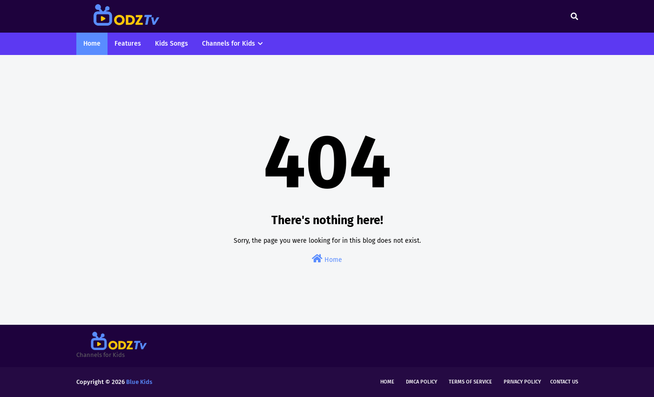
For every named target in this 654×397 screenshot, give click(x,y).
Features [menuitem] (128, 44)
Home (327, 259)
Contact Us (564, 382)
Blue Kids (139, 381)
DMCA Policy (421, 382)
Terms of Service (470, 382)
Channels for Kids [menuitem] (228, 44)
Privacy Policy (522, 382)
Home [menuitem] (92, 44)
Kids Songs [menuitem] (171, 44)
